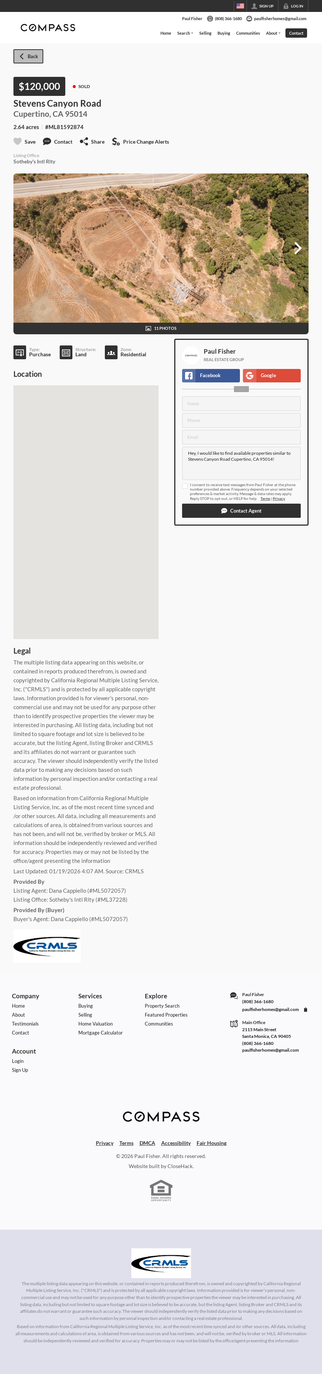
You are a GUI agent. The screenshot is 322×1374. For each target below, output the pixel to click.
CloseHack (180, 1166)
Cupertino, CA (38, 113)
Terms (265, 499)
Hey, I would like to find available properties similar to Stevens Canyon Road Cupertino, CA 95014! (241, 463)
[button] (241, 511)
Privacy (279, 499)
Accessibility (176, 1143)
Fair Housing (211, 1143)
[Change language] (240, 6)
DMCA (147, 1143)
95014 (76, 113)
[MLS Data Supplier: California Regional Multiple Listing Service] (161, 1263)
